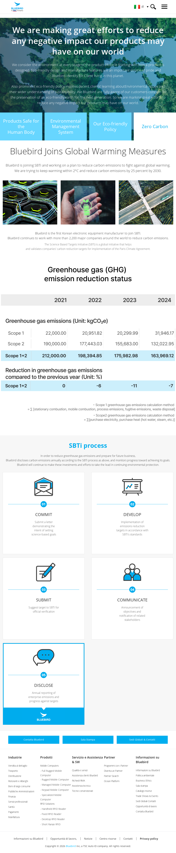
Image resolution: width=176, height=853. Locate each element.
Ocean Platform (111, 781)
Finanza (12, 796)
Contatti (128, 838)
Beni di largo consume (19, 786)
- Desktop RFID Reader (52, 819)
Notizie (88, 838)
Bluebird (71, 846)
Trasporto (13, 770)
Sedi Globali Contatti (146, 801)
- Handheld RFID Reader (53, 808)
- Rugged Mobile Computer (54, 779)
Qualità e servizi (79, 770)
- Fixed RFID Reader (50, 814)
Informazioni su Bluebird (148, 770)
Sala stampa (142, 785)
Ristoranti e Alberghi (18, 781)
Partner (109, 757)
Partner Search (111, 776)
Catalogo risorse (144, 790)
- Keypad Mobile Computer (54, 789)
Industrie (15, 757)
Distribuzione (14, 776)
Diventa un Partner (113, 770)
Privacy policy (149, 838)
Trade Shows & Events (147, 796)
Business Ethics (144, 780)
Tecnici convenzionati (82, 790)
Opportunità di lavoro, (63, 838)
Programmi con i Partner (116, 765)
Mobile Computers (49, 765)
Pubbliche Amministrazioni (21, 791)
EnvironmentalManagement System (65, 126)
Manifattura (14, 817)
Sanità (11, 806)
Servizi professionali (18, 801)
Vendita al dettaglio (17, 765)
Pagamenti (13, 812)
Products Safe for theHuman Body (21, 126)
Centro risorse (108, 838)
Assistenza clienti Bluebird (85, 775)
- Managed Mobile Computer (55, 784)
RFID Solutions (47, 803)
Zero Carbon (155, 126)
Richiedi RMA (78, 780)
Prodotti (46, 757)
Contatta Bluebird (144, 811)
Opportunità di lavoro (146, 806)
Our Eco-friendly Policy (110, 126)
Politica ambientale (145, 775)
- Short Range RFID (50, 824)
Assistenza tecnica (81, 785)
